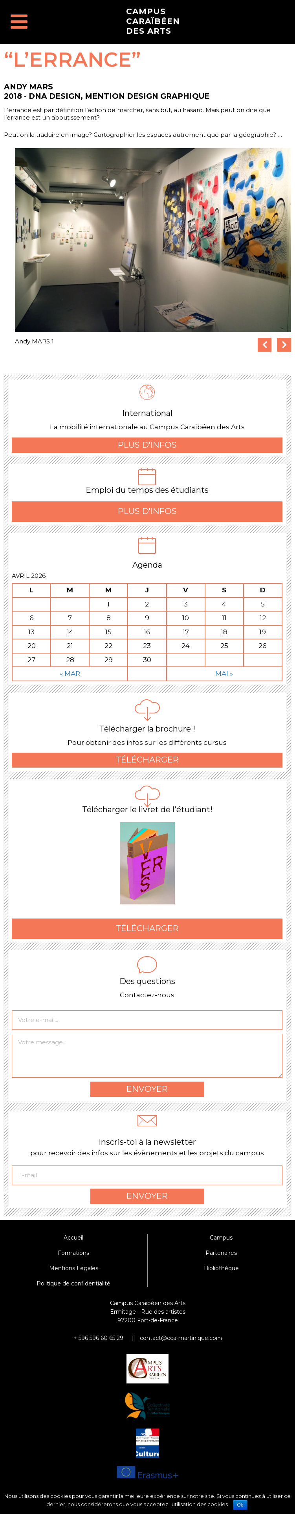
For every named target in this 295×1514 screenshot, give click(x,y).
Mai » (224, 677)
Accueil (73, 1241)
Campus (221, 1241)
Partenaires (221, 1256)
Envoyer (147, 1093)
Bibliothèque (221, 1272)
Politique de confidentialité (73, 1287)
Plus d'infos (147, 449)
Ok (240, 1505)
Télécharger (147, 763)
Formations (73, 1256)
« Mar (70, 677)
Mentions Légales (73, 1272)
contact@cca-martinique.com (181, 1341)
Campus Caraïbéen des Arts (153, 21)
